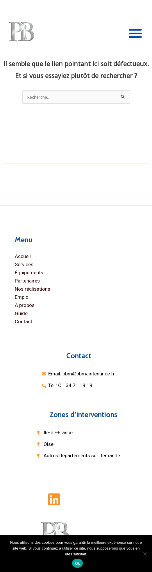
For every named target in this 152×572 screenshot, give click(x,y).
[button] (135, 33)
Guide (21, 313)
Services (24, 264)
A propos (25, 305)
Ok (77, 563)
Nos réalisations (32, 289)
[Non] (145, 554)
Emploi (22, 297)
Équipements (29, 273)
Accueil (23, 256)
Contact (23, 321)
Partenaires (27, 281)
